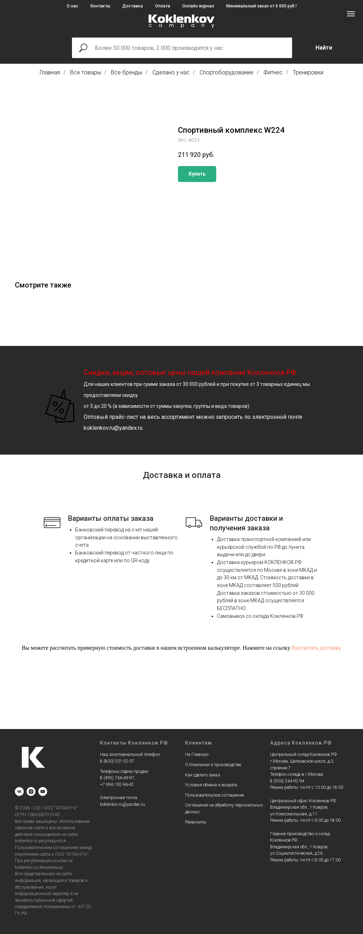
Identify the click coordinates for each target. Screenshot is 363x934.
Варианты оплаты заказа (110, 518)
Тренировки (308, 72)
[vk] (19, 791)
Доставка (132, 6)
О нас (72, 6)
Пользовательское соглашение (214, 795)
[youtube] (42, 791)
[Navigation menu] (351, 13)
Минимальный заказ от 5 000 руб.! (261, 6)
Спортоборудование (226, 72)
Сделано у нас (171, 72)
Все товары (85, 72)
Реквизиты (195, 822)
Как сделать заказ (202, 775)
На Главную (196, 754)
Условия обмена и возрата (211, 784)
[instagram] (31, 791)
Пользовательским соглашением (47, 847)
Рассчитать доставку (316, 648)
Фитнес (273, 72)
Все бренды (126, 72)
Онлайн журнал (198, 6)
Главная (50, 72)
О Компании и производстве (213, 764)
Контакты (100, 6)
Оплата (162, 6)
